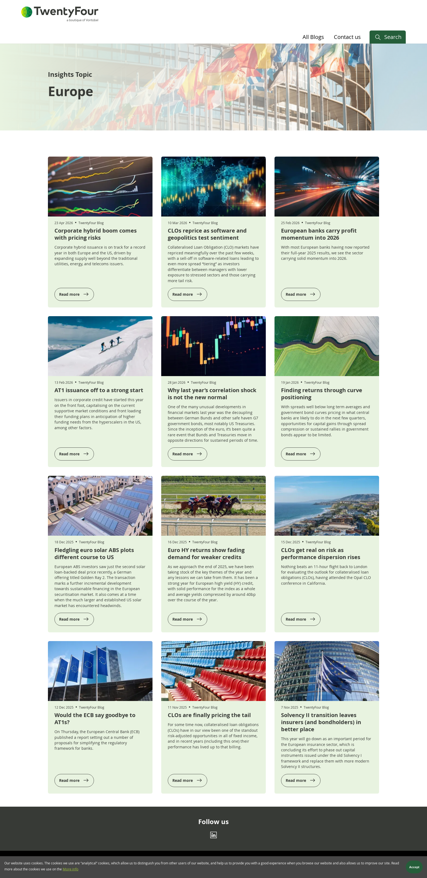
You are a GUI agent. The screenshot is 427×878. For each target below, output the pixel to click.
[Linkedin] (213, 835)
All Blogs (313, 37)
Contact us (347, 37)
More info (70, 869)
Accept (414, 867)
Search (392, 37)
